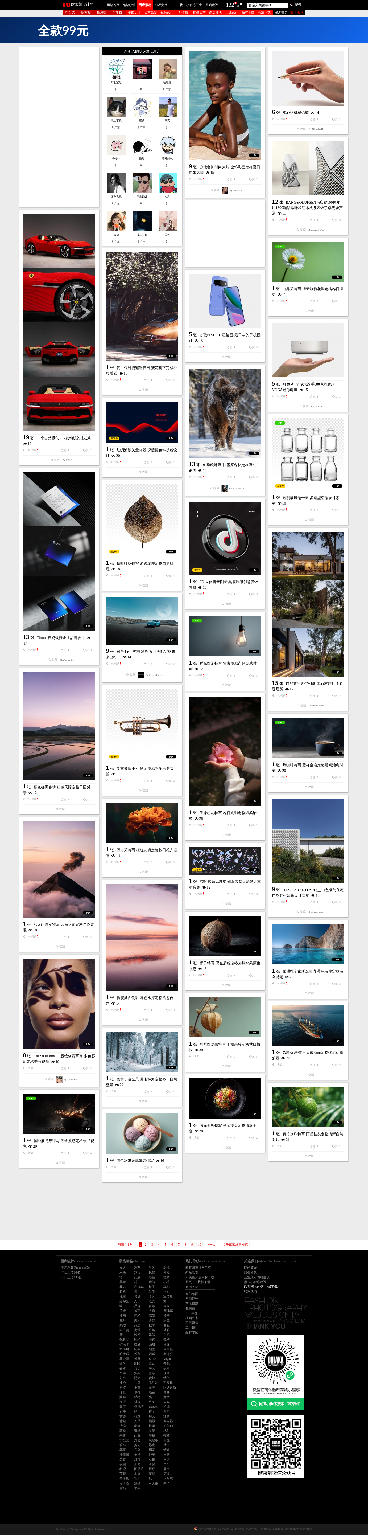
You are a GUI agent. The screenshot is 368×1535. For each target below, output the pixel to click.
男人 (137, 1320)
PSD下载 (177, 5)
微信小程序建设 (255, 1282)
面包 (166, 1325)
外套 (137, 1440)
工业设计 (231, 12)
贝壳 (137, 1464)
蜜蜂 (152, 1378)
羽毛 (137, 1478)
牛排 (166, 1464)
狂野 (122, 1320)
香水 (122, 1368)
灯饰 (137, 1459)
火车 (166, 1402)
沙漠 (122, 1426)
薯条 (122, 1430)
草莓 (137, 1392)
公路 (152, 1330)
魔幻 (152, 1474)
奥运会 (168, 1354)
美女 (122, 1282)
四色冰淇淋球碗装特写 (135, 1161)
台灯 (166, 1411)
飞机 (137, 1296)
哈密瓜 (124, 1354)
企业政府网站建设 (257, 1277)
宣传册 (168, 1296)
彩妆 (137, 1272)
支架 (152, 1430)
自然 (152, 1306)
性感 (122, 1296)
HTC (137, 1363)
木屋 (137, 1474)
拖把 (137, 1454)
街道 (137, 1330)
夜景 (166, 1368)
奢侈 (152, 1339)
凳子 (166, 1339)
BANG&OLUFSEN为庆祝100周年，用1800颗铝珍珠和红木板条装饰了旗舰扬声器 (308, 207)
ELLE (152, 1359)
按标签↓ (86, 12)
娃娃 (122, 1397)
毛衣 (137, 1387)
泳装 (166, 1416)
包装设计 (166, 12)
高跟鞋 (168, 1349)
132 (230, 5)
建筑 (152, 1282)
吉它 (166, 1454)
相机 (122, 1292)
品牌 (137, 1306)
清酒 (166, 1445)
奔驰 (166, 1363)
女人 (122, 1268)
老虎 (166, 1268)
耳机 (166, 1287)
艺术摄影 (150, 12)
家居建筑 (215, 12)
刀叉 (137, 1421)
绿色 (152, 1277)
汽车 (137, 1268)
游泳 (137, 1378)
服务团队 (250, 1272)
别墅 (152, 1349)
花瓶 (122, 1450)
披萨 (137, 1311)
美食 (122, 1311)
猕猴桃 (168, 1383)
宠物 (166, 1397)
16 (238, 5)
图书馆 (139, 1469)
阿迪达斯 (169, 1387)
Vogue (167, 1359)
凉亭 (152, 1373)
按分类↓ (71, 12)
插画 (122, 1315)
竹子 (137, 1368)
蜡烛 (137, 1416)
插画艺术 (199, 12)
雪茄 (122, 1488)
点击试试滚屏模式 (235, 1244)
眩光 (152, 1301)
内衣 (166, 1292)
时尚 (137, 1339)
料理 (122, 1469)
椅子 (152, 1287)
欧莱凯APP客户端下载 (261, 1287)
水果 (122, 1272)
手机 (166, 1335)
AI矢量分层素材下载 (199, 1277)
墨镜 (152, 1435)
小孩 (166, 1282)
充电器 (168, 1421)
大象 (166, 1306)
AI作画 (183, 12)
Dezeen (153, 1407)
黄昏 (122, 1416)
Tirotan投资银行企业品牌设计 (61, 638)
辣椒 (137, 1483)
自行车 (139, 1287)
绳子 (152, 1454)
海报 (122, 1402)
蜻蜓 (166, 1450)
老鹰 (137, 1426)
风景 (152, 1272)
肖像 (166, 1344)
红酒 (137, 1344)
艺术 (137, 1315)
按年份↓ (118, 12)
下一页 (211, 1244)
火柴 (152, 1402)
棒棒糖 (139, 1407)
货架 (137, 1373)
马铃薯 (124, 1359)
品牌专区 (248, 12)
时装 (152, 1268)
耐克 (152, 1387)
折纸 (166, 1407)
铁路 (166, 1373)
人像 (152, 1311)
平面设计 (134, 12)
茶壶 (166, 1440)
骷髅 (152, 1421)
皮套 (122, 1459)
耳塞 (166, 1392)
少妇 (152, 1320)
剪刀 (137, 1445)
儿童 (137, 1383)
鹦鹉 (122, 1325)
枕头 (166, 1430)
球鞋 (122, 1392)
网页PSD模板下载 (197, 1282)
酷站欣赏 (129, 5)
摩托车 (168, 1311)
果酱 (122, 1435)
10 (199, 1244)
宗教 (166, 1320)
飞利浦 (153, 1383)
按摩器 (124, 1454)
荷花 (122, 1474)
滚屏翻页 (281, 12)
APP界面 (191, 1313)
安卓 (137, 1430)
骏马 (122, 1445)
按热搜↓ (102, 12)
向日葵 (124, 1330)
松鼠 (137, 1354)
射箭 (122, 1378)
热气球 (168, 1426)
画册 (152, 1344)
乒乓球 (168, 1478)
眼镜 (152, 1392)
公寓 (122, 1373)
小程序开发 (194, 5)
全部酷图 (191, 1294)
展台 (166, 1469)
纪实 (137, 1349)
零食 (152, 1445)
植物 (166, 1277)
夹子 (166, 1483)
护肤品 (124, 1440)
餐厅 (122, 1407)
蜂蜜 (137, 1359)
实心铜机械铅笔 (296, 113)
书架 (137, 1488)
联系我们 (250, 1292)
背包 (122, 1421)
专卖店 (124, 1478)
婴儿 (122, 1287)
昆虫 (137, 1277)
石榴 (152, 1459)
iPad (151, 1363)
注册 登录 (297, 12)
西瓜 (152, 1354)
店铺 (166, 1474)
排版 (137, 1402)
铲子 (152, 1411)
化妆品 (124, 1339)
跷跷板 (153, 1440)
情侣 (166, 1378)
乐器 (137, 1450)
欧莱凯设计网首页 (198, 1268)
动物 (166, 1272)
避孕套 (124, 1301)
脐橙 (122, 1387)
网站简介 (250, 1268)
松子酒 (124, 1483)
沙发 (152, 1292)
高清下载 (264, 12)
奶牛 (122, 1411)
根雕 (152, 1426)
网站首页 (113, 5)
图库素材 (145, 5)
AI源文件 (160, 5)
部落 (122, 1363)
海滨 (152, 1368)
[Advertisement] (59, 127)
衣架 (122, 1464)
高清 (152, 1315)
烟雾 (152, 1450)
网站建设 (211, 5)
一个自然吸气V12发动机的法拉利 (64, 438)
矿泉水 (124, 1344)
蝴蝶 (166, 1435)
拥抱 (122, 1383)
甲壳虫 (153, 1483)
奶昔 (137, 1435)
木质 (166, 1459)
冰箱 (166, 1330)
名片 (152, 1296)
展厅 (152, 1469)
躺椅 (137, 1397)
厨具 (152, 1416)
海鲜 (152, 1464)
